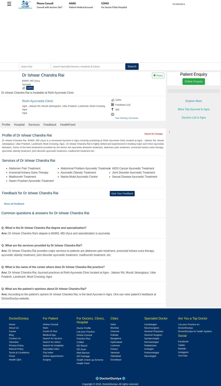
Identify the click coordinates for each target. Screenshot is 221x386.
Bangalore (115, 338)
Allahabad (115, 356)
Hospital (19, 124)
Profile (6, 124)
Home (12, 324)
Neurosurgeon (151, 328)
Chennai (114, 331)
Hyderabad (116, 342)
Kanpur (114, 349)
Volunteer (14, 342)
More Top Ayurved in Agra (194, 109)
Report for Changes (154, 133)
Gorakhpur (116, 359)
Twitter (181, 345)
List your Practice (86, 331)
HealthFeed (67, 124)
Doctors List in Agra (194, 117)
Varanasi (115, 352)
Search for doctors (52, 338)
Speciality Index (51, 349)
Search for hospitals (53, 345)
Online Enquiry (194, 81)
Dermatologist (151, 342)
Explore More (193, 101)
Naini (45, 328)
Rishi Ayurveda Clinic (37, 101)
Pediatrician (150, 345)
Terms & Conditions (19, 352)
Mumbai (114, 328)
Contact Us (15, 338)
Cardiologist (150, 324)
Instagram (183, 352)
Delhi (113, 324)
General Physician (153, 331)
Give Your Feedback (122, 193)
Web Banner (83, 352)
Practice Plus (83, 338)
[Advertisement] (110, 36)
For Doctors (179, 4)
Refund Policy (16, 349)
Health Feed (83, 363)
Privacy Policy (16, 345)
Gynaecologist (151, 338)
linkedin (182, 348)
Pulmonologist (151, 352)
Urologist (149, 349)
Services (34, 124)
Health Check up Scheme (90, 360)
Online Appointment (53, 356)
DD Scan (81, 349)
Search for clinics (52, 342)
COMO (80, 342)
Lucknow (115, 345)
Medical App (49, 335)
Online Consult (50, 324)
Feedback (50, 124)
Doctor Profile (84, 328)
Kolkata (114, 335)
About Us (14, 328)
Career (12, 331)
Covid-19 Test (50, 331)
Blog (11, 335)
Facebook (183, 341)
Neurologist (150, 356)
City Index (48, 352)
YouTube (182, 355)
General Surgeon (153, 335)
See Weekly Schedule (126, 118)
